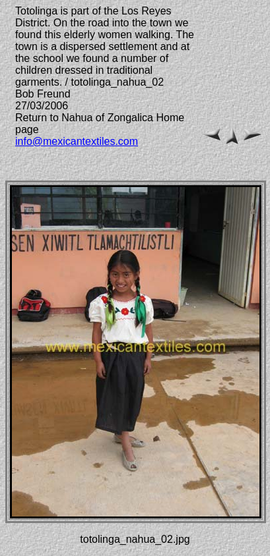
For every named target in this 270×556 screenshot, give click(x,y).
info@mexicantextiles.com (76, 141)
